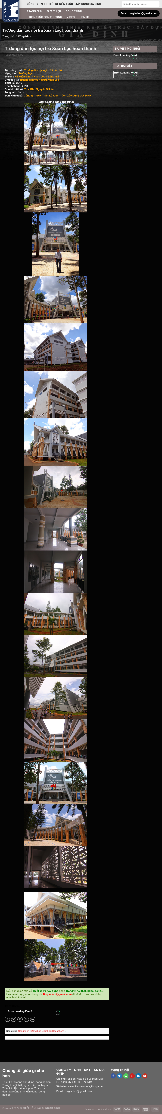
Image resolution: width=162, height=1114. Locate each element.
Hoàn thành (58, 1031)
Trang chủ (34, 11)
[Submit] (157, 4)
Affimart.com (105, 1109)
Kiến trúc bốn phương (45, 16)
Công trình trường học (30, 1031)
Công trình (75, 11)
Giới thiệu (54, 11)
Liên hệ (84, 16)
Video (71, 16)
